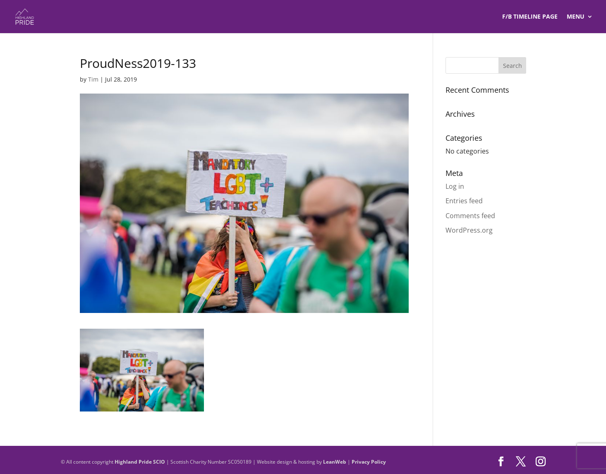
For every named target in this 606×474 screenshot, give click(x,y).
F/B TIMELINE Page (530, 17)
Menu (575, 17)
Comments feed (470, 215)
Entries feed (464, 200)
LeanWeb (334, 461)
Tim (93, 79)
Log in (455, 186)
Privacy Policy (369, 461)
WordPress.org (469, 230)
